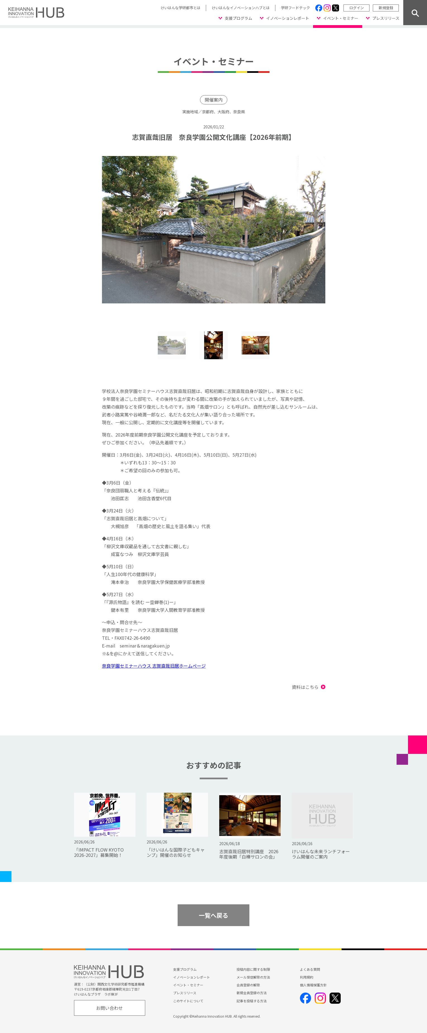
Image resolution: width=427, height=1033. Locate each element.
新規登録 (386, 7)
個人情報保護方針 (313, 984)
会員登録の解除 (248, 984)
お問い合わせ (109, 1008)
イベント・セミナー (340, 18)
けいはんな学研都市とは (181, 7)
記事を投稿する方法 (252, 1000)
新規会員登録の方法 (252, 993)
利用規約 (306, 977)
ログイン (356, 7)
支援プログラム (238, 18)
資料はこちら (305, 687)
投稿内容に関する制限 (253, 969)
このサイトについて (188, 1000)
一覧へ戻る (213, 915)
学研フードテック (295, 7)
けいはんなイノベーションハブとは (241, 7)
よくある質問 (310, 969)
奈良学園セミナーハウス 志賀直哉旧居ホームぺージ (154, 665)
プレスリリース (385, 18)
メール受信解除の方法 (253, 977)
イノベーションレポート (287, 18)
